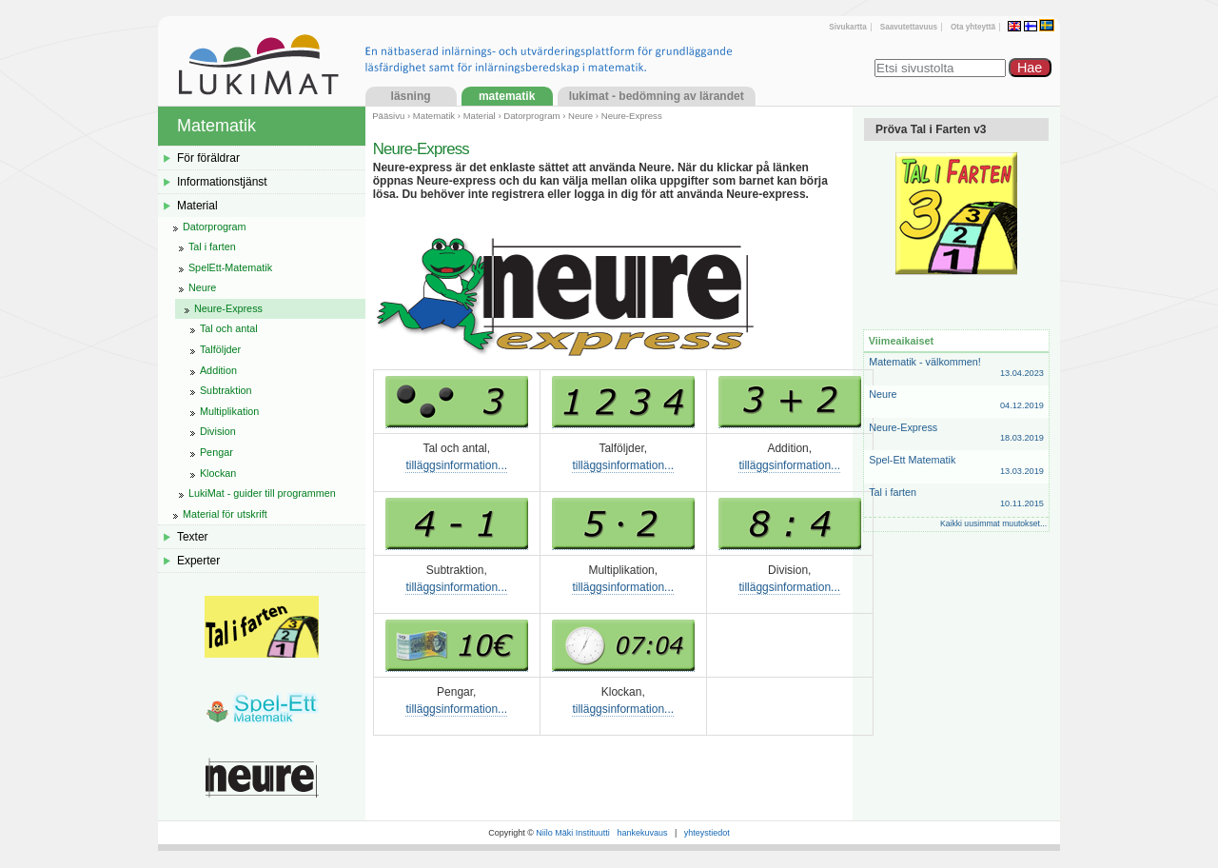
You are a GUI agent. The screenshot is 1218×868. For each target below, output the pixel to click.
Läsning (411, 96)
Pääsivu (388, 115)
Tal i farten (956, 498)
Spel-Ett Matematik (956, 466)
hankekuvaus (642, 833)
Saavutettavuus (908, 27)
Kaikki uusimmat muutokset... (993, 523)
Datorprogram (531, 115)
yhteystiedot (707, 833)
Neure (580, 115)
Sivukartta (847, 27)
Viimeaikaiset (901, 340)
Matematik (507, 96)
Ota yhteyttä (973, 27)
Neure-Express (956, 433)
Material (479, 115)
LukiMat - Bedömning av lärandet (656, 96)
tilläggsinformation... (456, 465)
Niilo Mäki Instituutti (573, 833)
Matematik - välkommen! (956, 368)
